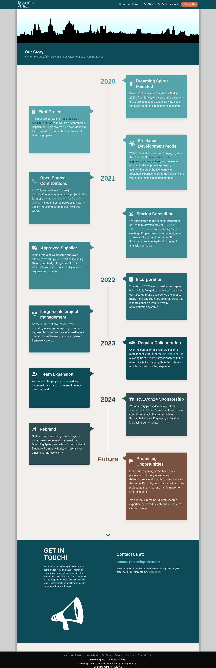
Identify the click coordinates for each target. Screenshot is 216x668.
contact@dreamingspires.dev (138, 562)
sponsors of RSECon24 (143, 410)
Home (122, 4)
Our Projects (134, 4)
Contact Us (189, 4)
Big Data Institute (172, 354)
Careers (174, 4)
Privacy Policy (144, 655)
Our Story (162, 4)
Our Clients (149, 4)
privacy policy (153, 572)
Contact (130, 655)
